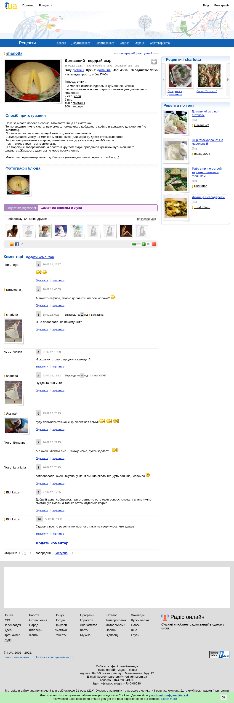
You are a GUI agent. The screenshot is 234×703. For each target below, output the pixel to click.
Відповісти (42, 280)
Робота (34, 615)
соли (77, 96)
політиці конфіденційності (169, 695)
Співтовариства (160, 43)
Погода (60, 620)
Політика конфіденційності (53, 657)
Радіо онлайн (187, 617)
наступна (61, 553)
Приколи (61, 625)
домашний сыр (124, 65)
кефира (78, 106)
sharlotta (193, 59)
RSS (7, 620)
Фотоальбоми (115, 625)
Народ (33, 625)
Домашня (104, 70)
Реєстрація (221, 5)
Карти (84, 630)
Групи (135, 635)
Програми (87, 615)
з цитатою (58, 280)
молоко (87, 86)
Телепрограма (116, 620)
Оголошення (38, 620)
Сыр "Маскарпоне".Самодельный (207, 141)
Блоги (135, 625)
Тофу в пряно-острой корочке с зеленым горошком (207, 172)
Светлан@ (200, 125)
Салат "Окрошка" (207, 91)
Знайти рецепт (105, 43)
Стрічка (124, 43)
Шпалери (35, 630)
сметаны (79, 103)
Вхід (206, 5)
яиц (69, 99)
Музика (85, 635)
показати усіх (146, 219)
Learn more (169, 698)
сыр (137, 65)
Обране (140, 43)
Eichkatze (11, 492)
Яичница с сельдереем (208, 197)
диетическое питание (99, 65)
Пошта (8, 615)
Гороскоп (86, 620)
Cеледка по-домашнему (175, 93)
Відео (8, 630)
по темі (187, 105)
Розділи (44, 5)
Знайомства (88, 625)
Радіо (7, 640)
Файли (34, 635)
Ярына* (10, 413)
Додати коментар (40, 257)
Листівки (61, 630)
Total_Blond (201, 207)
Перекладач (12, 625)
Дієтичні (78, 70)
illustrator (199, 186)
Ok (224, 697)
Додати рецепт (81, 43)
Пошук (59, 615)
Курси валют (140, 620)
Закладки (137, 615)
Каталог (111, 615)
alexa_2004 (201, 153)
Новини (111, 630)
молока (75, 86)
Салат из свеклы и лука (61, 208)
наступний (145, 53)
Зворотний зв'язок (16, 657)
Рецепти (60, 635)
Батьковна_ (13, 289)
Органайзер (12, 635)
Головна (28, 5)
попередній (128, 53)
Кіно (134, 630)
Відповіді (112, 635)
